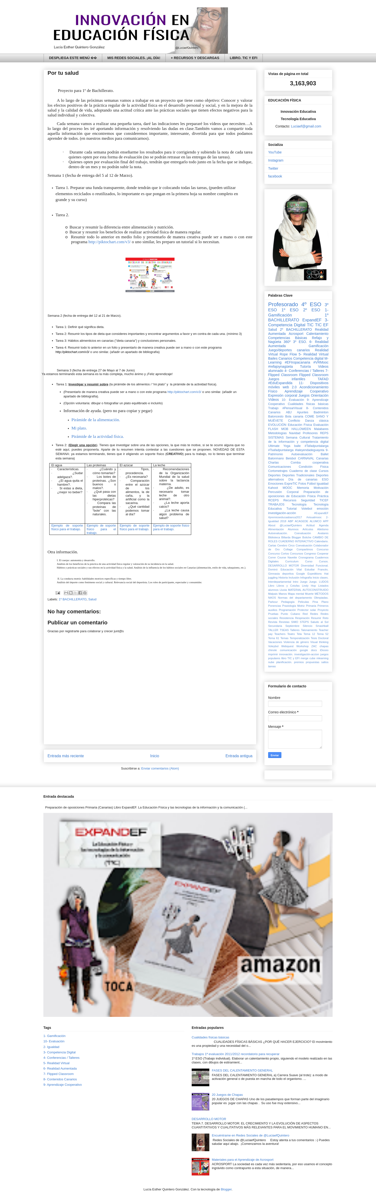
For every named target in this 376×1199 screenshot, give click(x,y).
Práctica (323, 496)
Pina (315, 601)
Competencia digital (308, 358)
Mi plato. (79, 428)
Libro (271, 585)
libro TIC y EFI (290, 658)
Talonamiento (309, 630)
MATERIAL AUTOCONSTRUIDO (308, 589)
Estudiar (310, 569)
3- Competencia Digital (298, 322)
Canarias (322, 458)
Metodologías (277, 433)
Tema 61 (273, 638)
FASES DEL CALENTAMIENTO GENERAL (242, 1070)
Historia (283, 577)
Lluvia (283, 589)
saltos (324, 662)
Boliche (307, 537)
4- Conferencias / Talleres (304, 371)
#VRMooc (320, 362)
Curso (309, 561)
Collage (288, 549)
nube (271, 662)
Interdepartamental (279, 581)
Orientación (319, 395)
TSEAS (284, 630)
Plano (324, 601)
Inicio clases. (320, 577)
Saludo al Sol (319, 621)
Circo (291, 545)
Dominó (273, 569)
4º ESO (311, 304)
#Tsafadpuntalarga (281, 450)
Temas (284, 638)
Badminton (321, 412)
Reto (325, 618)
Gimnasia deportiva (281, 573)
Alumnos (293, 529)
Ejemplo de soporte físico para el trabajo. (67, 527)
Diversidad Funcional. (314, 565)
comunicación (288, 650)
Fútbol (311, 483)
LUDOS (323, 581)
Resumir (316, 618)
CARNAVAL (306, 458)
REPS (324, 433)
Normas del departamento (295, 597)
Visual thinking (319, 642)
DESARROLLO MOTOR (283, 565)
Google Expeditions (309, 573)
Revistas (284, 621)
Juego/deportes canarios (289, 350)
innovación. (286, 654)
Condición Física (313, 466)
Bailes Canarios (280, 358)
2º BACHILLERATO (296, 329)
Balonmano (276, 458)
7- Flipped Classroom (58, 1074)
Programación (287, 609)
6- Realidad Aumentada (60, 1068)
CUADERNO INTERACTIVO (295, 541)
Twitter (273, 168)
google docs (308, 650)
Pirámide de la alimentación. (96, 419)
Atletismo (322, 529)
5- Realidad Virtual (313, 354)
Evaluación (320, 425)
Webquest (287, 646)
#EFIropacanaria (297, 362)
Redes (314, 613)
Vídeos (273, 400)
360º (287, 342)
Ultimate (273, 446)
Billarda (285, 537)
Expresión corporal (282, 395)
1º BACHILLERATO (73, 599)
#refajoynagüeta (280, 366)
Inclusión (293, 577)
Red (305, 613)
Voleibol (306, 508)
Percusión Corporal (283, 492)
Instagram (275, 160)
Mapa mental (296, 593)
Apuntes (302, 412)
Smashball (322, 625)
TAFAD (323, 379)
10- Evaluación (293, 400)
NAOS (272, 597)
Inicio (154, 756)
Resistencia (286, 618)
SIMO (294, 621)
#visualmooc (314, 517)
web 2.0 (290, 387)
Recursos (289, 500)
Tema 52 (322, 633)
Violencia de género (296, 642)
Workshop (302, 646)
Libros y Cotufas (288, 585)
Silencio (307, 625)
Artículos (307, 529)
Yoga (286, 446)
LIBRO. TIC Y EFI (243, 58)
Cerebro (282, 545)
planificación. (284, 662)
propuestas (312, 662)
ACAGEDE (301, 521)
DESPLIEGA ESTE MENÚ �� (73, 58)
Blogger (296, 537)
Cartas (272, 545)
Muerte (309, 593)
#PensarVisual (292, 408)
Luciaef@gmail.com (306, 126)
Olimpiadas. (321, 597)
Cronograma (305, 557)
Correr (272, 557)
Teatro (291, 633)
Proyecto (323, 609)
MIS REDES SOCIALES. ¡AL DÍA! (133, 58)
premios (299, 662)
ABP (290, 521)
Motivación (321, 488)
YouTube (275, 152)
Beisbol (291, 458)
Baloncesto (275, 416)
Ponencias (274, 605)
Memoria (303, 488)
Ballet (324, 454)
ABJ (288, 412)
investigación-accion (306, 654)
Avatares (323, 533)
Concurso (322, 549)
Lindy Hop (309, 585)
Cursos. (323, 561)
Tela (299, 633)
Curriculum (292, 561)
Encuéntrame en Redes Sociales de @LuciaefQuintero (250, 1135)
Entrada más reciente (66, 756)
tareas (272, 666)
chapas (324, 646)
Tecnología (298, 504)
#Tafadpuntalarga (316, 446)
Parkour (273, 601)
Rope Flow (288, 354)
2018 (283, 521)
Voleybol (273, 646)
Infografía (306, 577)
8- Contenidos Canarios (60, 1079)
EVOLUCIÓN (277, 425)
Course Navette (287, 557)
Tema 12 (309, 633)
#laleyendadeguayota (309, 450)
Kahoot (273, 488)
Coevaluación (304, 545)
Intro (295, 581)
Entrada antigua (239, 756)
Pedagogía (287, 601)
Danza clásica (316, 420)
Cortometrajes (278, 471)
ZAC (314, 646)
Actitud (310, 525)
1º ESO (290, 310)
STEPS (304, 621)
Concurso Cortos (278, 553)
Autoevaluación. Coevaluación (289, 533)
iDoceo (324, 650)
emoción (322, 508)
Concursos (296, 553)
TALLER (273, 630)
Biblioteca (274, 537)
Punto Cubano (290, 613)
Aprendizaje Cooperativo (306, 391)
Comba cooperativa (309, 462)
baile (297, 446)
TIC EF (321, 325)
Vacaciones (275, 642)
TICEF (324, 500)
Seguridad (308, 500)
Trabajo (273, 408)
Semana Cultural (298, 437)
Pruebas (273, 613)
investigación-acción (282, 513)
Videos (323, 366)
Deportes (274, 475)
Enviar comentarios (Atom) (160, 768)
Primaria (311, 605)
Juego (303, 581)
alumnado (275, 371)
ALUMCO (316, 521)
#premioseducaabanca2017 (285, 517)
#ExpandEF (321, 513)
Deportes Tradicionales (298, 475)
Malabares (321, 429)
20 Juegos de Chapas (227, 1095)
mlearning (322, 658)
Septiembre (292, 625)
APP (325, 521)
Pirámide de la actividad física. (98, 436)
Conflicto (294, 420)
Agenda (323, 525)
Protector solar (307, 609)
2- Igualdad (51, 1047)
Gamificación (318, 346)
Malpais (273, 593)
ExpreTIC (290, 483)
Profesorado (283, 304)
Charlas (273, 462)
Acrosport (296, 334)
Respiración (302, 618)
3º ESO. (300, 342)
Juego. (313, 581)
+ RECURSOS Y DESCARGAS (195, 58)
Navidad (294, 433)
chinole (272, 650)
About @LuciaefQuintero (285, 525)
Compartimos (305, 549)
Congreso (310, 553)
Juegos (304, 395)
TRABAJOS (276, 504)
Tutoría (305, 366)
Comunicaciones (279, 466)
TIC (310, 325)
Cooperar (322, 553)
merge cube (308, 658)
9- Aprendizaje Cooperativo (62, 1084)
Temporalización (300, 638)
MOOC (287, 488)
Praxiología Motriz (293, 605)
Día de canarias (302, 479)
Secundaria (275, 625)
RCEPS (273, 500)
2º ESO (311, 310)
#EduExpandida (280, 383)
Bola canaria (294, 416)
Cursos (323, 471)
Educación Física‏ (300, 425)
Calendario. (321, 541)
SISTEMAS (276, 437)
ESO (325, 479)
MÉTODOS (321, 593)
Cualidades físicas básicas (308, 404)
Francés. (323, 569)
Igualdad (322, 483)
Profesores (310, 433)
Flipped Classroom (313, 375)
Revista (272, 621)
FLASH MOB (278, 429)
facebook (275, 176)
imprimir (273, 654)
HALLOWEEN (301, 429)
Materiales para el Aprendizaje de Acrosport (242, 1159)
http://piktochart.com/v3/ (109, 242)
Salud (92, 599)
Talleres (295, 630)
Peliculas (303, 601)
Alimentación (276, 529)
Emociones (275, 483)
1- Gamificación (54, 1036)
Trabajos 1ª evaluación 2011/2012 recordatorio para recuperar (235, 1054)
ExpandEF (311, 320)
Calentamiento (317, 334)
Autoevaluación (301, 454)
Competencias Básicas (287, 338)
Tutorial (291, 508)
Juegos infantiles (286, 379)
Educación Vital (291, 569)
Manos (283, 593)
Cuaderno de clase (303, 471)
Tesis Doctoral (319, 638)
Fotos (302, 483)
